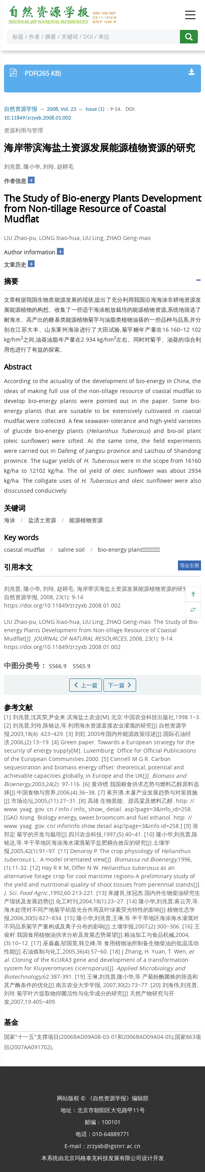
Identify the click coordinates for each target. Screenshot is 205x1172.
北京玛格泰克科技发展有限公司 (103, 1158)
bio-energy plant (129, 549)
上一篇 (86, 685)
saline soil (71, 549)
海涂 (9, 520)
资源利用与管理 (23, 130)
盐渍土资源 (42, 520)
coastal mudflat (24, 549)
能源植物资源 (86, 520)
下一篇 (120, 685)
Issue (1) (95, 109)
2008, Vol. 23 (61, 109)
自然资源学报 (20, 109)
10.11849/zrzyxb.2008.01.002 (37, 117)
